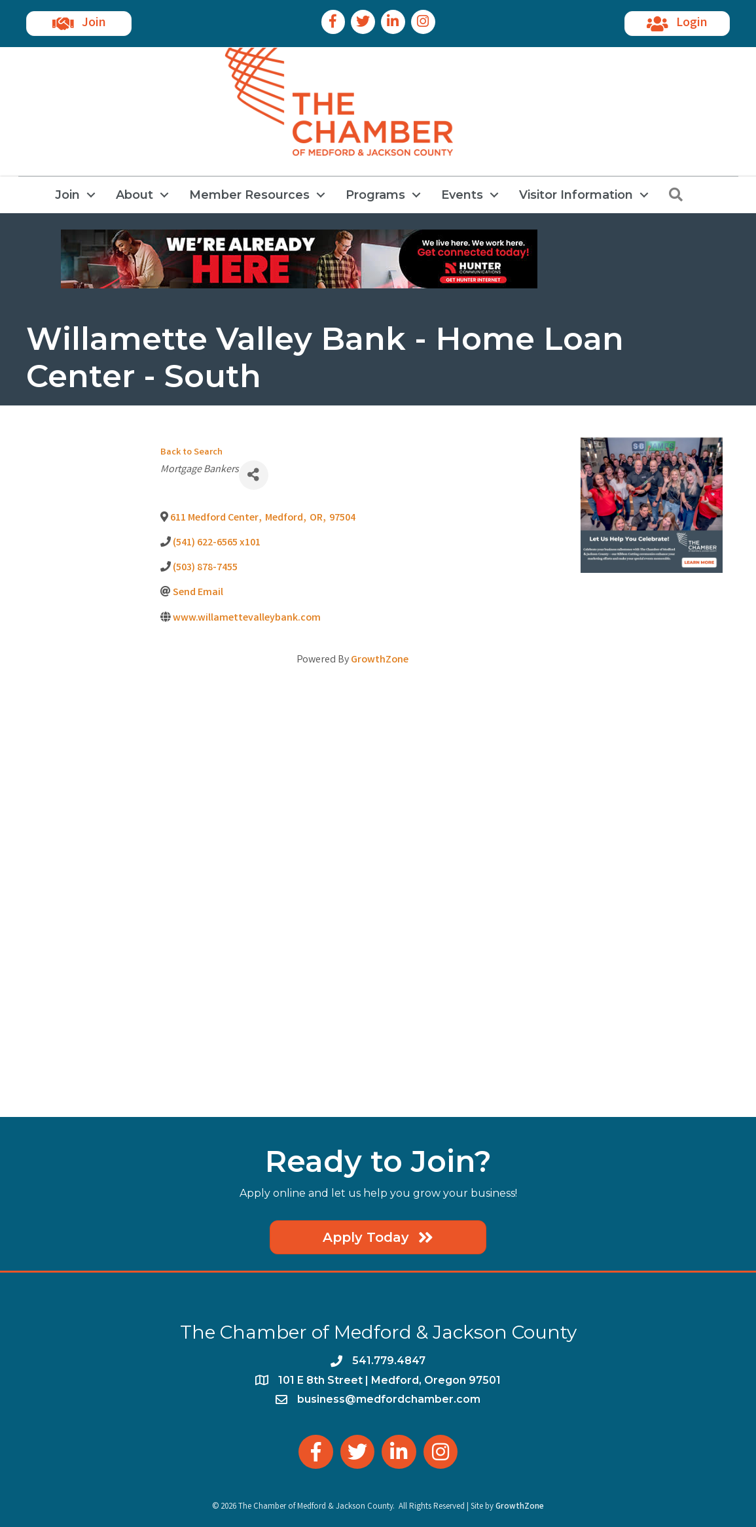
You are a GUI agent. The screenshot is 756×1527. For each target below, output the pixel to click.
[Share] (253, 475)
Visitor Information (576, 195)
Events (462, 195)
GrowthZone (379, 660)
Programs (375, 195)
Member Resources (249, 195)
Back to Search (191, 453)
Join (67, 195)
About (134, 195)
